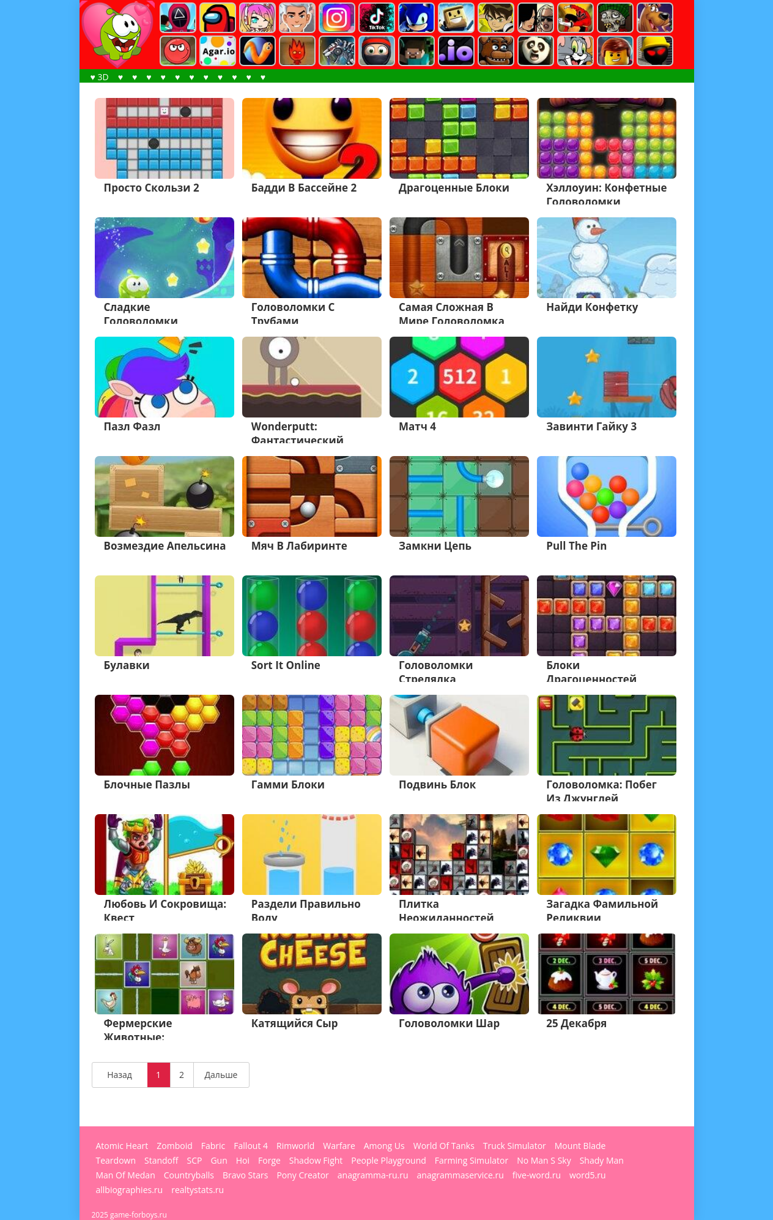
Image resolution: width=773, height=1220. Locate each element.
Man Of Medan (125, 1175)
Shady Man (602, 1161)
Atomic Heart (122, 1146)
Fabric (213, 1146)
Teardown (116, 1161)
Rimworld (295, 1146)
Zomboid (174, 1146)
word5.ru (587, 1175)
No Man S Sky (544, 1161)
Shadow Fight (315, 1161)
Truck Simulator (514, 1146)
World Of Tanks (444, 1146)
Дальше (221, 1074)
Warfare (339, 1146)
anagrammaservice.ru (460, 1175)
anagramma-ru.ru (373, 1175)
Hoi (243, 1161)
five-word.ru (536, 1175)
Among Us (384, 1146)
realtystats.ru (197, 1190)
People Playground (388, 1161)
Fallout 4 (251, 1146)
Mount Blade (580, 1146)
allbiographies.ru (129, 1190)
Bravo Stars (245, 1175)
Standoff (161, 1161)
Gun (218, 1161)
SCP (194, 1161)
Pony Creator (302, 1175)
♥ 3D (100, 77)
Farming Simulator (471, 1161)
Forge (269, 1161)
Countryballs (189, 1175)
